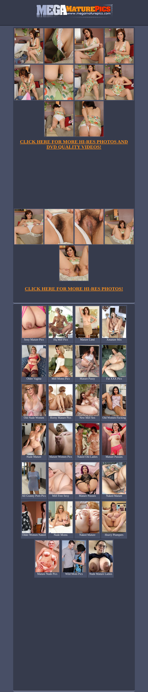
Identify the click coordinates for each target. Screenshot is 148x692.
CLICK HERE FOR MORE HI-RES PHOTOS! (74, 288)
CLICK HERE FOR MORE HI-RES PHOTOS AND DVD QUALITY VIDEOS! (74, 144)
